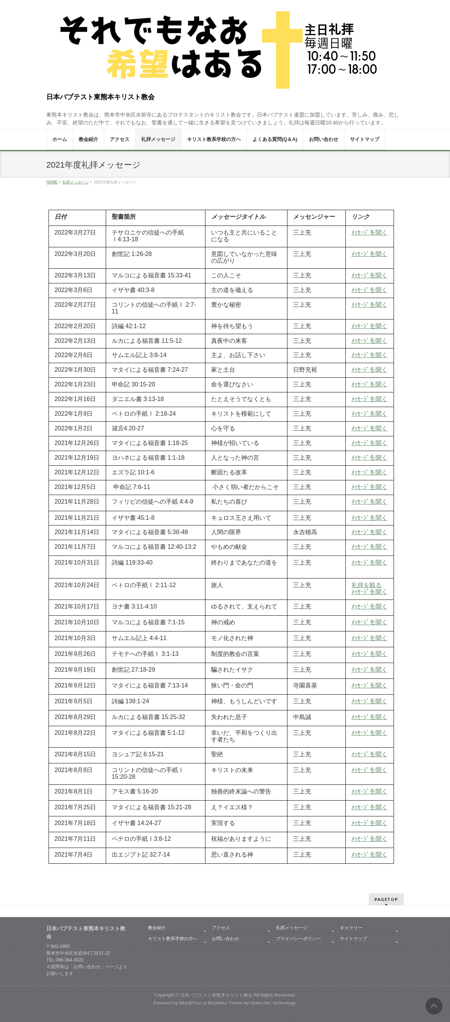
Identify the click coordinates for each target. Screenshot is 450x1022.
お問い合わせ (225, 938)
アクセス (221, 927)
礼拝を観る (366, 585)
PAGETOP (386, 899)
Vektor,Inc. (261, 1002)
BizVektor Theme (225, 1002)
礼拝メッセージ (291, 927)
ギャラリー (351, 927)
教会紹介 (157, 927)
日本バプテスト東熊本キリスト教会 (100, 97)
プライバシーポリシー (298, 938)
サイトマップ (353, 938)
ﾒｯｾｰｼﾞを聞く (369, 487)
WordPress (190, 1002)
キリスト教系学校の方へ (173, 938)
